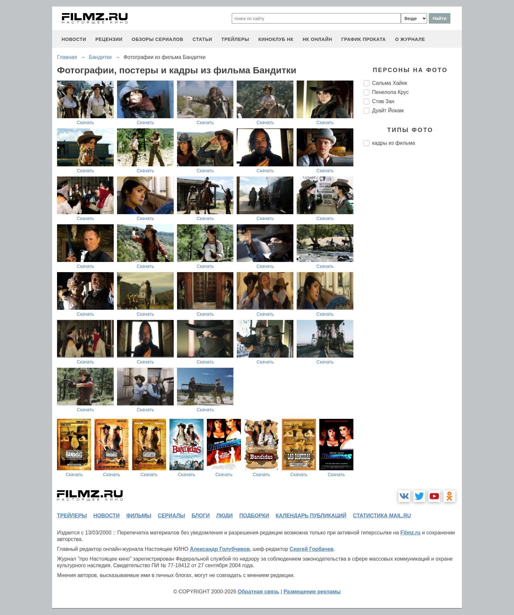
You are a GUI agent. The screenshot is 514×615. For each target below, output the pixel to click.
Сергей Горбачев (311, 549)
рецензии (109, 39)
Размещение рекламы (312, 591)
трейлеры (235, 39)
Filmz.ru (410, 532)
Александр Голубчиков (220, 549)
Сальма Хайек (389, 83)
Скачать (85, 122)
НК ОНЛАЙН (317, 39)
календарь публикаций (311, 515)
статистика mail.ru (382, 515)
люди (224, 515)
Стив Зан (383, 101)
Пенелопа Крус (390, 92)
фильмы (138, 515)
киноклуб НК (275, 39)
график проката (363, 39)
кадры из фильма (393, 143)
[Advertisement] (413, 260)
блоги (200, 515)
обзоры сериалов (158, 39)
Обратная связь (258, 591)
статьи (202, 39)
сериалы (171, 515)
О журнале (410, 39)
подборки (254, 515)
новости (74, 39)
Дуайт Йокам (388, 110)
